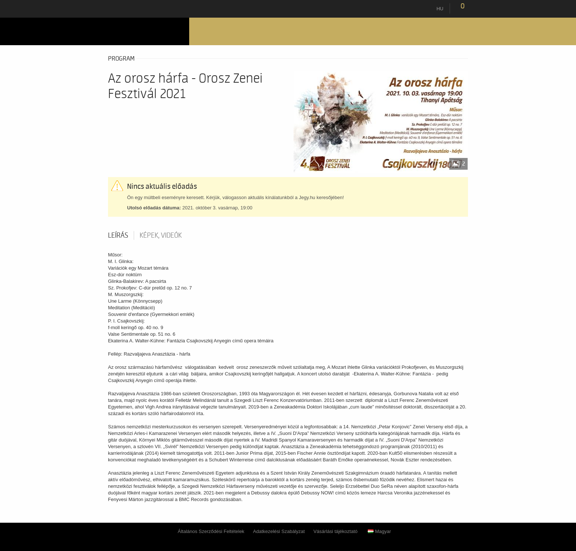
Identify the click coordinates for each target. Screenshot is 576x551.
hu (439, 8)
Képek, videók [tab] (161, 235)
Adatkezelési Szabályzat (279, 531)
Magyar (379, 531)
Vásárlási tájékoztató (335, 531)
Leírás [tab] (118, 235)
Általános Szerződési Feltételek (211, 531)
